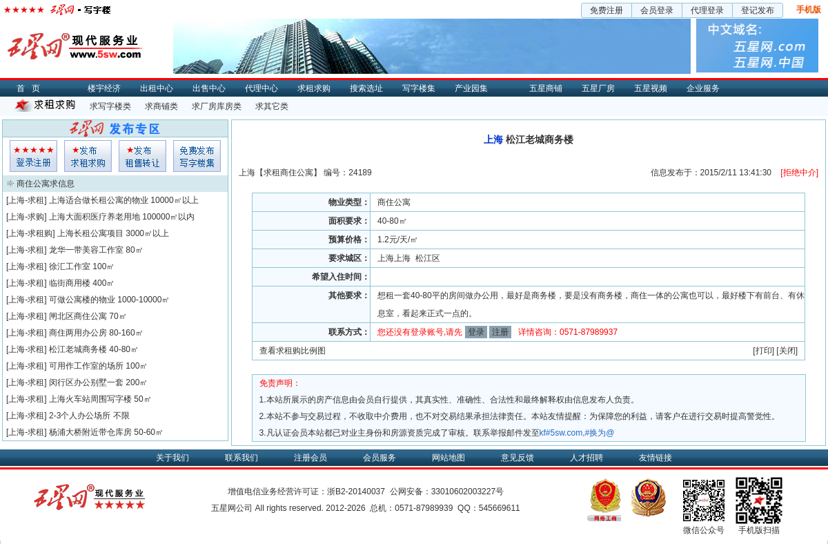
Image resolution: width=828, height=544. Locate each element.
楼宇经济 (104, 88)
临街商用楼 (69, 283)
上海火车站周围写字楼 (90, 399)
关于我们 (172, 458)
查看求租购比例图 (292, 351)
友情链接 (655, 458)
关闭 (787, 351)
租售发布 (142, 156)
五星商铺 (545, 88)
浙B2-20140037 (356, 491)
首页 (32, 88)
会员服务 (379, 458)
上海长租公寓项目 (90, 233)
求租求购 (314, 88)
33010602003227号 (467, 491)
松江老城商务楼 (78, 349)
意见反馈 (517, 458)
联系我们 (241, 458)
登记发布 (757, 10)
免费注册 (606, 10)
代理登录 (707, 10)
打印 (764, 351)
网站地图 (448, 458)
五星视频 (650, 88)
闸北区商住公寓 (78, 316)
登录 (476, 332)
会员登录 (656, 10)
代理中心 (261, 88)
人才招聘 (586, 458)
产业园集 (471, 88)
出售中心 (209, 88)
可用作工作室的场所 (86, 366)
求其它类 (271, 106)
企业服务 (703, 88)
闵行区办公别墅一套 (86, 382)
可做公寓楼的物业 (82, 299)
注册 (500, 332)
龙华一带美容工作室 (86, 250)
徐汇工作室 (69, 266)
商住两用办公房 (78, 333)
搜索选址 (366, 88)
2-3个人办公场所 (79, 415)
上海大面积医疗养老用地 (94, 217)
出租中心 (156, 88)
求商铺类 (161, 106)
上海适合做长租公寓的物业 (98, 200)
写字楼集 (418, 88)
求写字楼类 (110, 106)
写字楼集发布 (197, 156)
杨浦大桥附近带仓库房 (90, 432)
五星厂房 (598, 88)
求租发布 (88, 156)
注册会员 (310, 458)
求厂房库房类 (216, 106)
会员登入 (33, 156)
